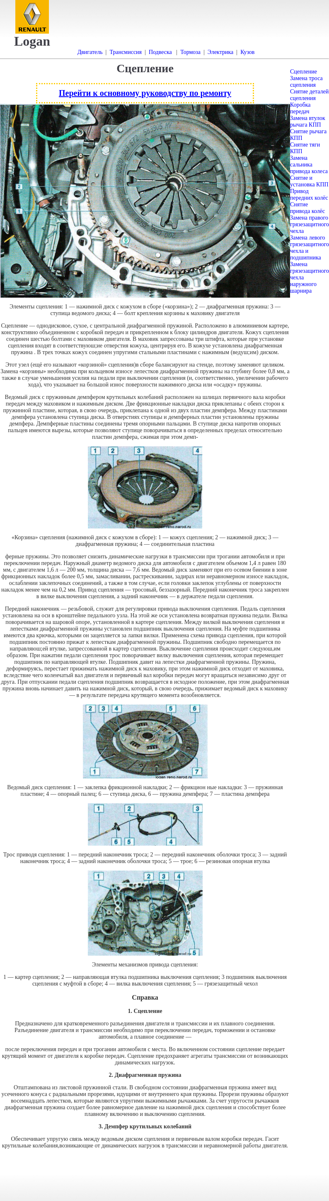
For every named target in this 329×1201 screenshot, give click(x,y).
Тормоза (190, 52)
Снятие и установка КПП (309, 181)
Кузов (247, 52)
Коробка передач (300, 108)
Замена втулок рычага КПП (307, 121)
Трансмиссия (125, 52)
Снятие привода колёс (307, 207)
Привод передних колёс (309, 194)
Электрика (220, 52)
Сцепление (303, 71)
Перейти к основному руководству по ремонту (145, 93)
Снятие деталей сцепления (309, 94)
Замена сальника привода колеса (309, 164)
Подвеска (160, 52)
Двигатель (90, 52)
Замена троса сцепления (306, 81)
